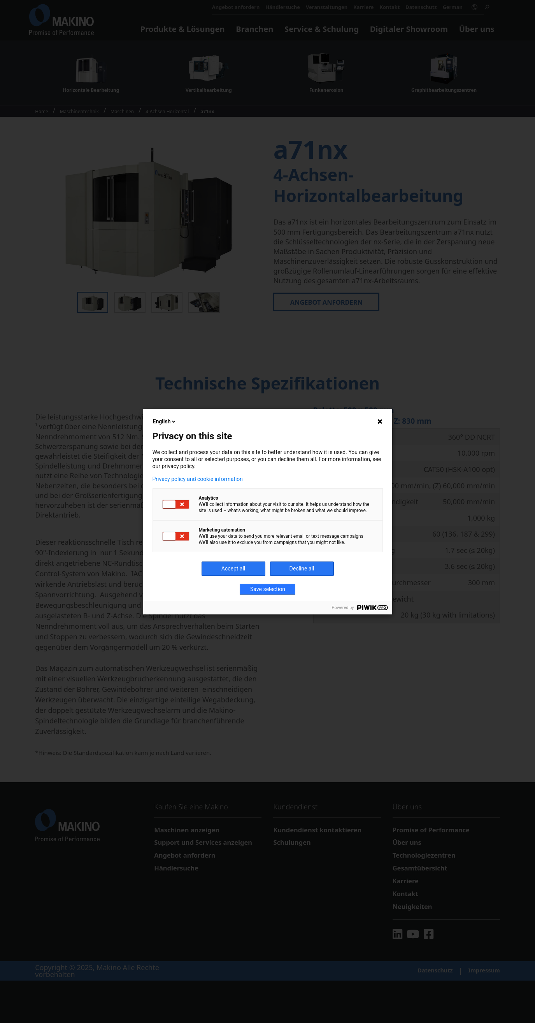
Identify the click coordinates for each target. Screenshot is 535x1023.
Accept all (233, 568)
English (165, 421)
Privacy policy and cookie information (198, 479)
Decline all (301, 568)
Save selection (267, 589)
